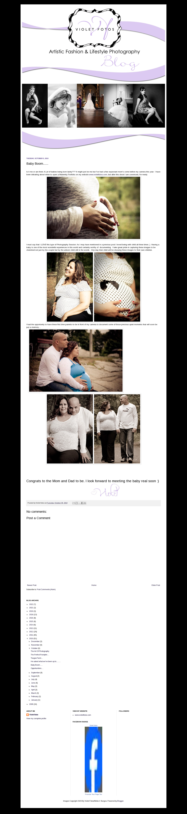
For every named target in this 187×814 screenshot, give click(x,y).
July (33, 679)
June (33, 683)
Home (93, 585)
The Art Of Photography (40, 651)
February (35, 696)
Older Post (155, 585)
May (33, 686)
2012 (31, 632)
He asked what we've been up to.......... (46, 661)
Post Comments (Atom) (46, 589)
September (35, 673)
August (34, 676)
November (35, 645)
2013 (31, 628)
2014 (31, 625)
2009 (31, 704)
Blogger (120, 801)
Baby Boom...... (37, 665)
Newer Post (31, 585)
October (34, 648)
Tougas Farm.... (37, 658)
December (35, 641)
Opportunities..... (37, 668)
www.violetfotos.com (98, 174)
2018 (31, 615)
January (34, 700)
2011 (31, 635)
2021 (31, 608)
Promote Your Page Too (93, 794)
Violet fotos (33, 715)
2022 (31, 604)
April (33, 690)
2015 (31, 621)
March (34, 693)
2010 (31, 639)
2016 (31, 618)
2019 (31, 611)
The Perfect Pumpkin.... (40, 655)
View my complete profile (36, 719)
